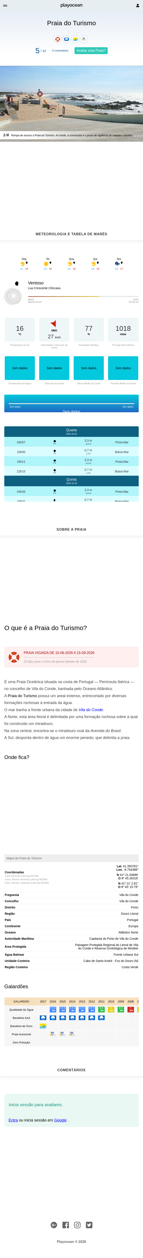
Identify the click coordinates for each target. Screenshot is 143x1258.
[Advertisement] (71, 176)
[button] (5, 5)
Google (60, 1120)
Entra (13, 1120)
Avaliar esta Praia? (91, 50)
